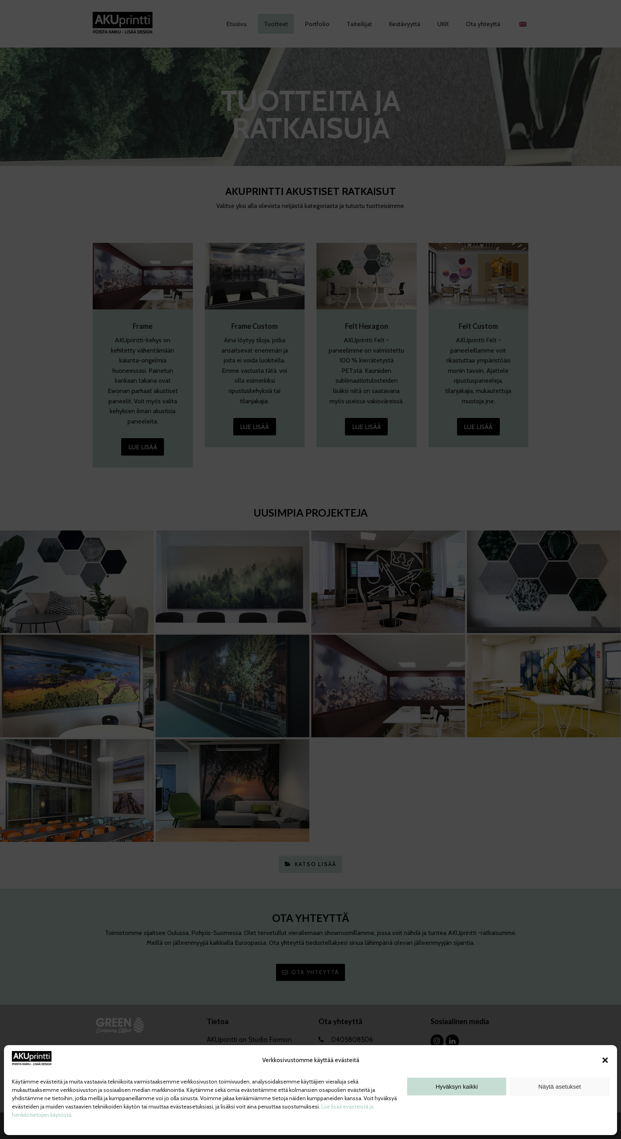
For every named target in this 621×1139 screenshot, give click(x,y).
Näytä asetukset (559, 1086)
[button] (605, 1060)
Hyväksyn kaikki (457, 1086)
